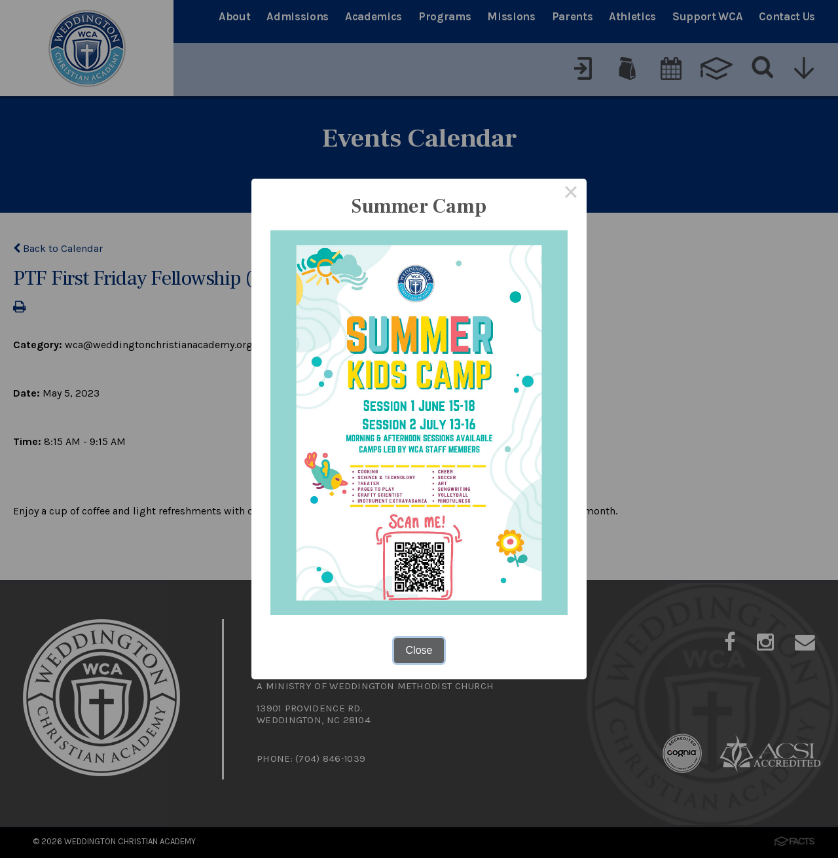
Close (419, 650)
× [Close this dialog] (571, 194)
